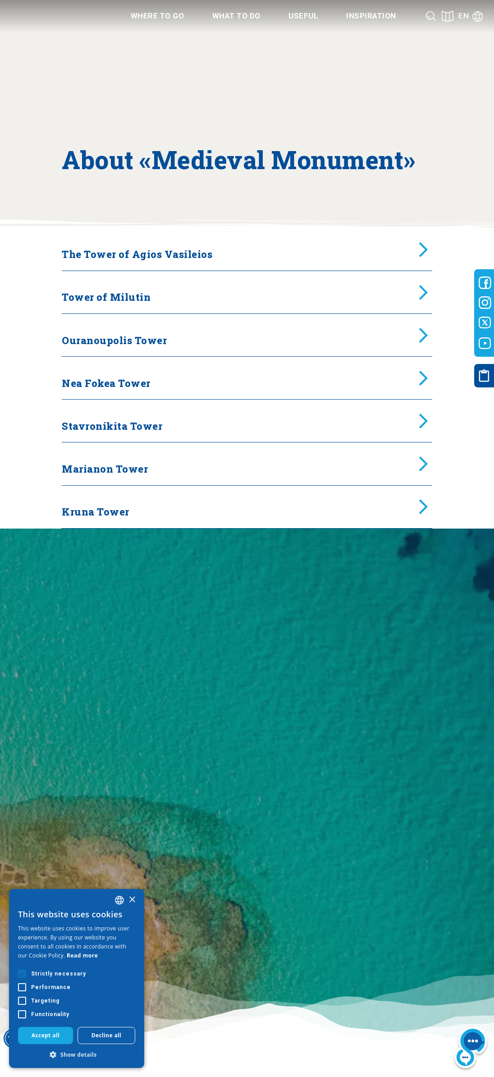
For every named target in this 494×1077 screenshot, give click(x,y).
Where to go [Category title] (157, 15)
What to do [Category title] (236, 15)
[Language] (470, 16)
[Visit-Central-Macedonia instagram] (485, 303)
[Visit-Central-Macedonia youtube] (485, 343)
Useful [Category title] (303, 15)
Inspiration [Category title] (371, 15)
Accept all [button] (45, 1035)
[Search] (431, 16)
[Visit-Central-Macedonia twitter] (485, 322)
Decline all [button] (106, 1035)
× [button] (131, 900)
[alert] (76, 978)
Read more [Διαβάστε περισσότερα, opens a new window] (82, 955)
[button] (76, 1054)
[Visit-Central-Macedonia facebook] (485, 283)
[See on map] (447, 16)
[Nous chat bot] (471, 1049)
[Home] (56, 16)
